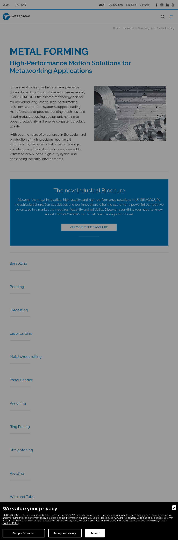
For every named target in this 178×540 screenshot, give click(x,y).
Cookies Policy (11, 523)
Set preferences (23, 533)
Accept (95, 533)
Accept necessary (65, 533)
